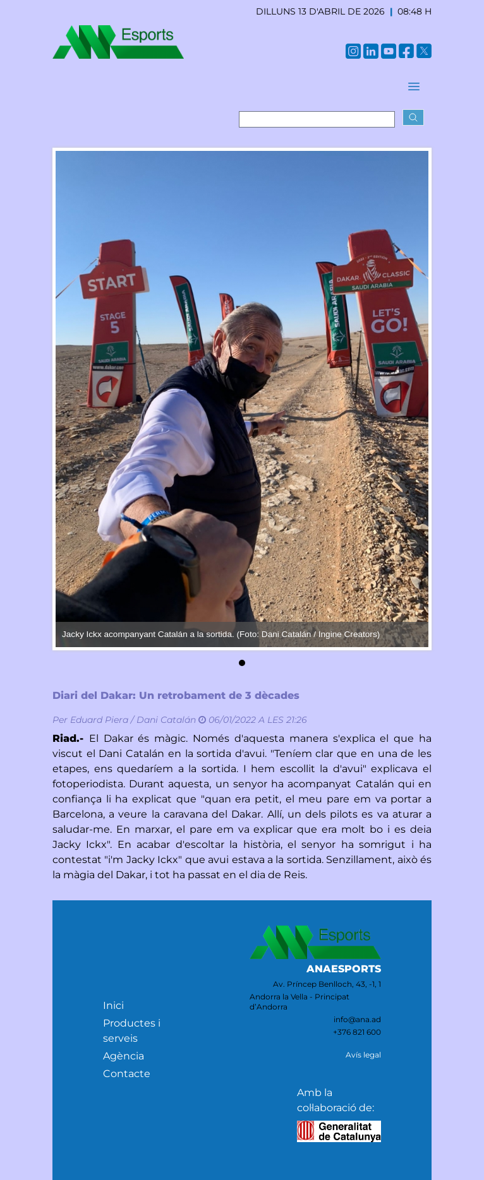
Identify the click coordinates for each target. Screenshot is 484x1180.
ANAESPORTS (343, 969)
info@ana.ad (357, 1019)
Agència (123, 1056)
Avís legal (363, 1054)
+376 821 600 (357, 1032)
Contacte (126, 1074)
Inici (113, 1005)
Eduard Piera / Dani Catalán (133, 719)
